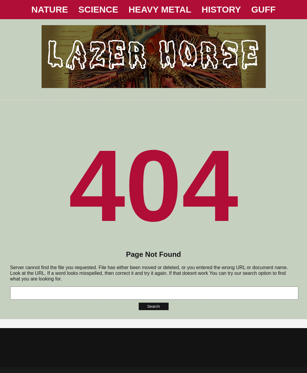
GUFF (263, 9)
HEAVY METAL (160, 9)
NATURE (49, 9)
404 (153, 185)
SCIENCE (98, 9)
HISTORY (221, 9)
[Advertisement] (153, 113)
